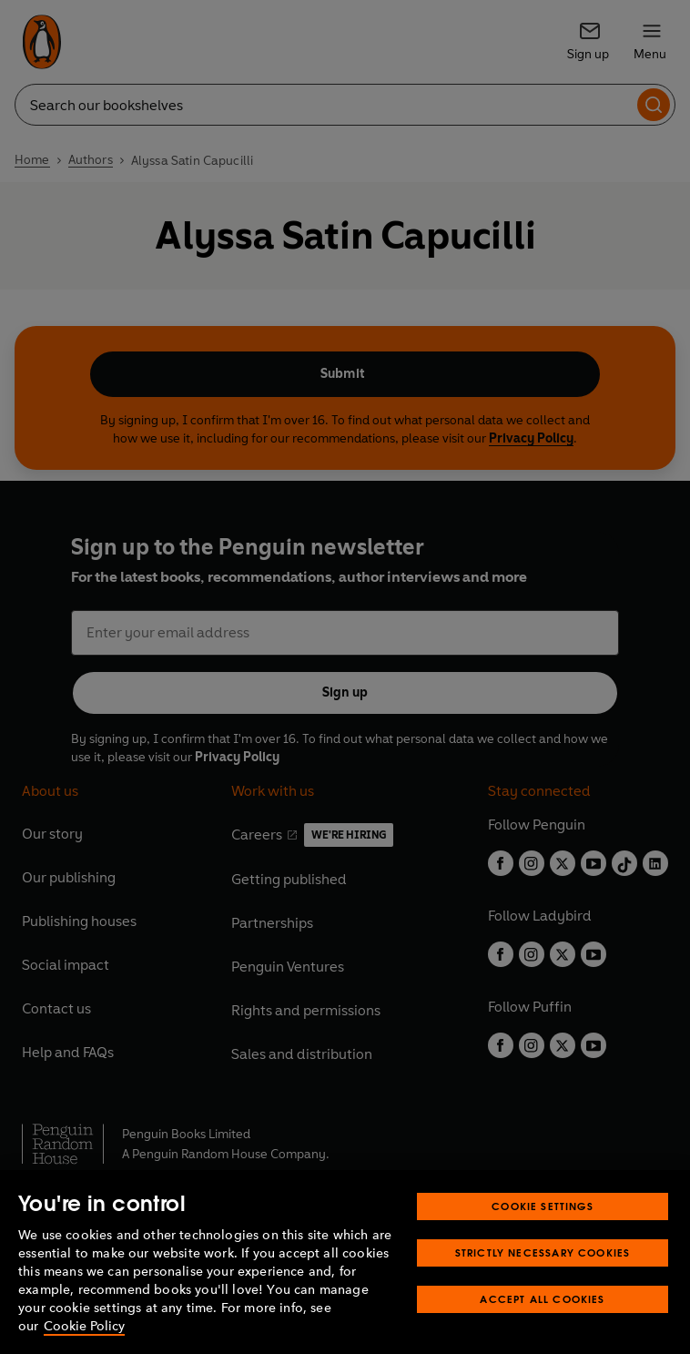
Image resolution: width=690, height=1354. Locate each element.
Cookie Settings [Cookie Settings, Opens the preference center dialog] (543, 1206)
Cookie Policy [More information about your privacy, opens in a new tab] (84, 1326)
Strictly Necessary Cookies (543, 1252)
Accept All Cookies (542, 1299)
